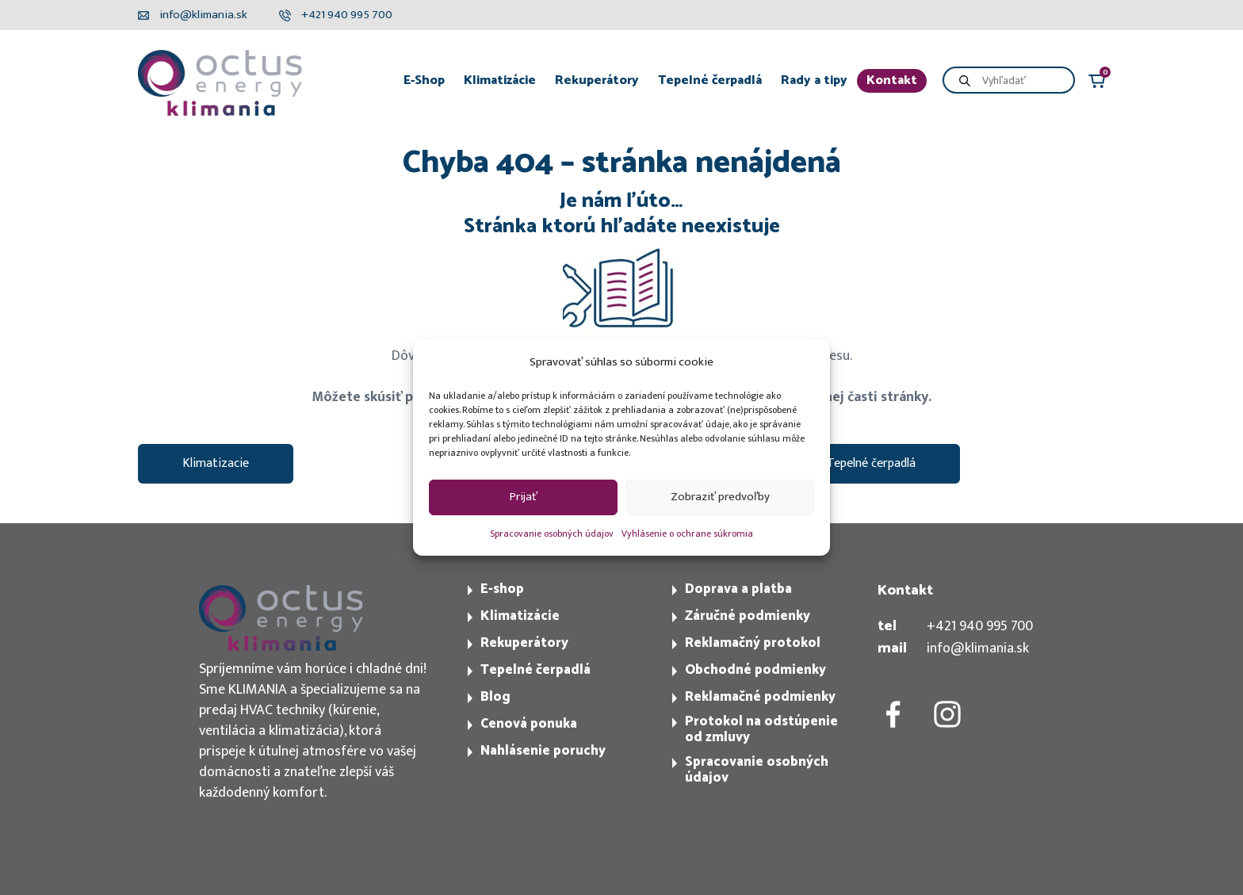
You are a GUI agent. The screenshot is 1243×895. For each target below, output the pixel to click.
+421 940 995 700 (980, 626)
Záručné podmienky (747, 616)
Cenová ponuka (528, 724)
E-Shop (424, 80)
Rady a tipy (814, 80)
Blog (495, 697)
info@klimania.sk (978, 648)
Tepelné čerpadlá (710, 80)
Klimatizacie (215, 463)
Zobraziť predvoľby (720, 497)
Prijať (523, 497)
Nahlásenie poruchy (543, 751)
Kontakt (891, 80)
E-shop (502, 589)
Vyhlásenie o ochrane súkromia (687, 533)
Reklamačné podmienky (760, 697)
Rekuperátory (597, 80)
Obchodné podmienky (755, 670)
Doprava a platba (738, 589)
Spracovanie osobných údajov (552, 533)
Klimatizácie (500, 80)
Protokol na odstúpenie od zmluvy (761, 729)
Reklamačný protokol (752, 643)
